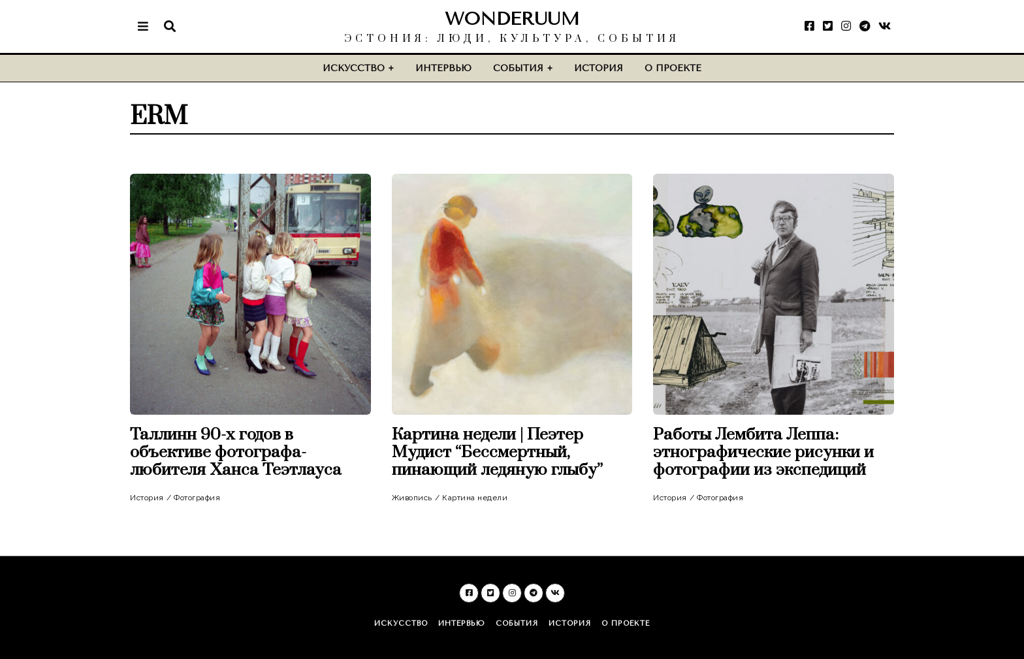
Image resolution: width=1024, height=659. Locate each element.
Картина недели (474, 497)
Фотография (197, 497)
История (598, 68)
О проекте (673, 68)
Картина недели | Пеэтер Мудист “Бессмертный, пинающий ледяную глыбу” (499, 452)
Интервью (443, 68)
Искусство (354, 68)
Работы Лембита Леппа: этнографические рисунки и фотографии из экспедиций (763, 452)
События (518, 68)
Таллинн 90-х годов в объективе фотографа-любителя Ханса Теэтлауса (236, 452)
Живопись (412, 497)
